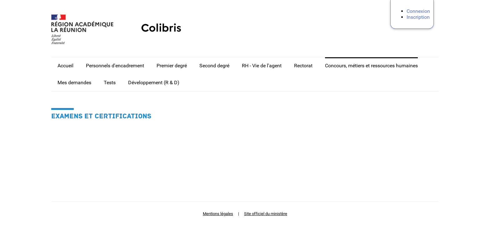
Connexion (418, 11)
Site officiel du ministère (265, 213)
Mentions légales (218, 213)
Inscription (418, 17)
